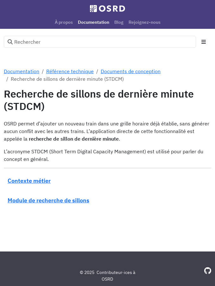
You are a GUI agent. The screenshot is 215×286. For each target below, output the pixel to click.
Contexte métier (29, 180)
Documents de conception (131, 71)
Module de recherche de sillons (48, 200)
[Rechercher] (100, 42)
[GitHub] (207, 270)
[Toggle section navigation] (203, 42)
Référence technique (70, 71)
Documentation (21, 71)
